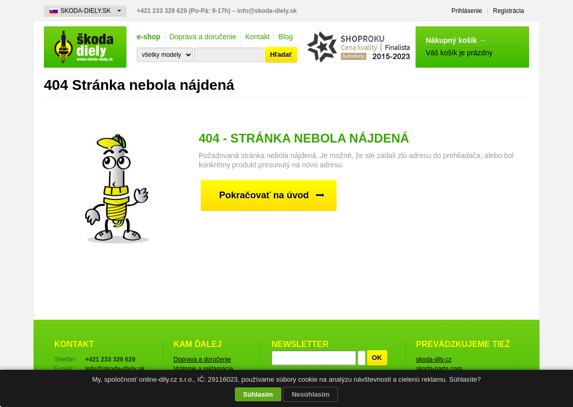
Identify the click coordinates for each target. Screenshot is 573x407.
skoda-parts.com (439, 368)
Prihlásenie (467, 10)
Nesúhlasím (310, 394)
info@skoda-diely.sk (267, 10)
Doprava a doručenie (202, 37)
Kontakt (257, 37)
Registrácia (508, 10)
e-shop (149, 37)
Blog (285, 37)
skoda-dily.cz (433, 359)
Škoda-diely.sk (85, 47)
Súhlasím (258, 394)
